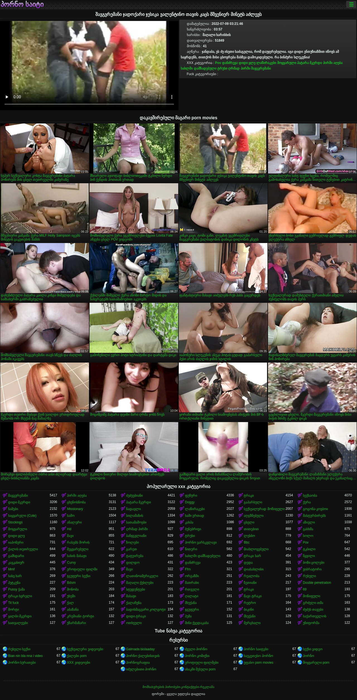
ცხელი (249, 522)
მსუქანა (191, 603)
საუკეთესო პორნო (258, 656)
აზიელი (309, 522)
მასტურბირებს (314, 516)
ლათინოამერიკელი (142, 576)
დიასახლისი (254, 569)
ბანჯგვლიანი (136, 536)
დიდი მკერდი (19, 502)
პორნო (308, 656)
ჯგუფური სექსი (78, 576)
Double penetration (317, 583)
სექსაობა (310, 495)
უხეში (71, 596)
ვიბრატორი (312, 569)
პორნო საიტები (256, 649)
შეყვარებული (77, 549)
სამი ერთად (194, 516)
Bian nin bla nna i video (25, 656)
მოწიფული (311, 596)
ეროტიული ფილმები (201, 663)
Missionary (75, 509)
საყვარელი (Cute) (22, 516)
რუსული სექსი (19, 649)
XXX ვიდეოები (78, 663)
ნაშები (13, 509)
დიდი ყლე (247, 63)
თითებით (251, 529)
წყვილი (309, 556)
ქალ (70, 603)
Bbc (247, 542)
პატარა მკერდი (309, 63)
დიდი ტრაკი (136, 616)
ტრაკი (249, 495)
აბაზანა (73, 609)
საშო (70, 516)
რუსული (309, 576)
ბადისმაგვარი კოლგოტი (146, 609)
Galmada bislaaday (140, 649)
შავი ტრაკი (252, 596)
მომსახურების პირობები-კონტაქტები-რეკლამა (178, 687)
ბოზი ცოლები (313, 563)
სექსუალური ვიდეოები (85, 649)
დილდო (132, 563)
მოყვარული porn (316, 663)
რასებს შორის (78, 542)
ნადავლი (133, 509)
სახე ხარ (15, 576)
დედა (248, 563)
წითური (191, 549)
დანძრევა (230, 63)
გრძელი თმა (313, 603)
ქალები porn (76, 656)
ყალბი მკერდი (20, 616)
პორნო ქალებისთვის (143, 656)
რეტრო (250, 603)
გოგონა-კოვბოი (315, 509)
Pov (218, 63)
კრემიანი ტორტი (80, 616)
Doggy (190, 502)
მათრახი (192, 583)
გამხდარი (16, 556)
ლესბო (249, 536)
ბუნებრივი (193, 529)
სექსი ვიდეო (312, 649)
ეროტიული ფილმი (82, 569)
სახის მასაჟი (76, 556)
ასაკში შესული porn (200, 669)
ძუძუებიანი (134, 495)
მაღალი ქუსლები (139, 583)
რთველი (192, 589)
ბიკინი (249, 609)
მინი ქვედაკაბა (197, 623)
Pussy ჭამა (16, 589)
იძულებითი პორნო (141, 669)
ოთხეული (134, 623)
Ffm (188, 569)
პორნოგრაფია (138, 663)
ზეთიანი (250, 583)
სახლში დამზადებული (198, 68)
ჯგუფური (192, 609)
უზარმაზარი (76, 623)
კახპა (189, 522)
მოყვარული (286, 63)
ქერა (307, 502)
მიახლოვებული (256, 549)
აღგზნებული (254, 516)
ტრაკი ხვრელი (20, 596)
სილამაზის (134, 516)
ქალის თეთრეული (23, 549)
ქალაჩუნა (133, 603)
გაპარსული (253, 502)
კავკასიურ (16, 563)
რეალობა (251, 576)
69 (305, 589)
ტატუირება (134, 556)
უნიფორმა (311, 623)
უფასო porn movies (258, 663)
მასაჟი (131, 596)
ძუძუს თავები (313, 609)
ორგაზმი (192, 576)
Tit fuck (13, 603)
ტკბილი (309, 549)
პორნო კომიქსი (197, 656)
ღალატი (191, 596)
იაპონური (15, 542)
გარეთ (131, 549)
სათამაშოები (136, 522)
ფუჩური (191, 495)
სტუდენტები (135, 589)
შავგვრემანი (261, 68)
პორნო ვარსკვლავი (201, 542)
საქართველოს (314, 616)
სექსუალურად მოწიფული (264, 509)
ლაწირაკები (266, 63)
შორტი (13, 609)
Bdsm (71, 583)
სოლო (308, 536)
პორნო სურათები (22, 663)
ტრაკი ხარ (252, 556)
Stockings (15, 522)
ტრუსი (222, 68)
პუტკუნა (14, 583)
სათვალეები (18, 623)
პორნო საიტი (22, 4)
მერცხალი (252, 623)
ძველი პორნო (196, 649)
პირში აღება (332, 63)
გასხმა (308, 529)
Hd (69, 529)
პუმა (188, 616)
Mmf (11, 569)
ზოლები (132, 542)
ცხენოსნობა (76, 502)
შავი (70, 536)
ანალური (74, 522)
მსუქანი (249, 616)
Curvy (71, 563)
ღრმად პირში (239, 68)
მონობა (73, 589)
